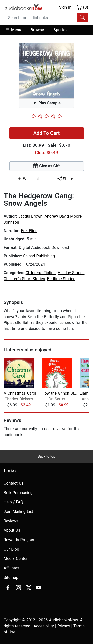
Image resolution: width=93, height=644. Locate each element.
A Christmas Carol (20, 393)
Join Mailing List (18, 511)
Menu (13, 29)
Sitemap (11, 577)
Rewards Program (19, 539)
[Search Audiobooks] (82, 17)
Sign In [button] (65, 7)
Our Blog (11, 549)
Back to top (46, 456)
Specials (61, 30)
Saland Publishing (39, 256)
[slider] (47, 116)
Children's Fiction (41, 272)
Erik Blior (29, 230)
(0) (82, 7)
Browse (37, 30)
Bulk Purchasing (18, 492)
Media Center (16, 558)
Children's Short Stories (24, 278)
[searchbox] (41, 17)
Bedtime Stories (61, 278)
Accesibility (44, 626)
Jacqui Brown (30, 216)
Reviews (11, 521)
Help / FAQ (13, 502)
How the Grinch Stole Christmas (60, 393)
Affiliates (11, 568)
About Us (12, 530)
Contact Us (14, 483)
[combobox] (46, 17)
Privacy (63, 626)
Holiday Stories (71, 272)
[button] (15, 30)
